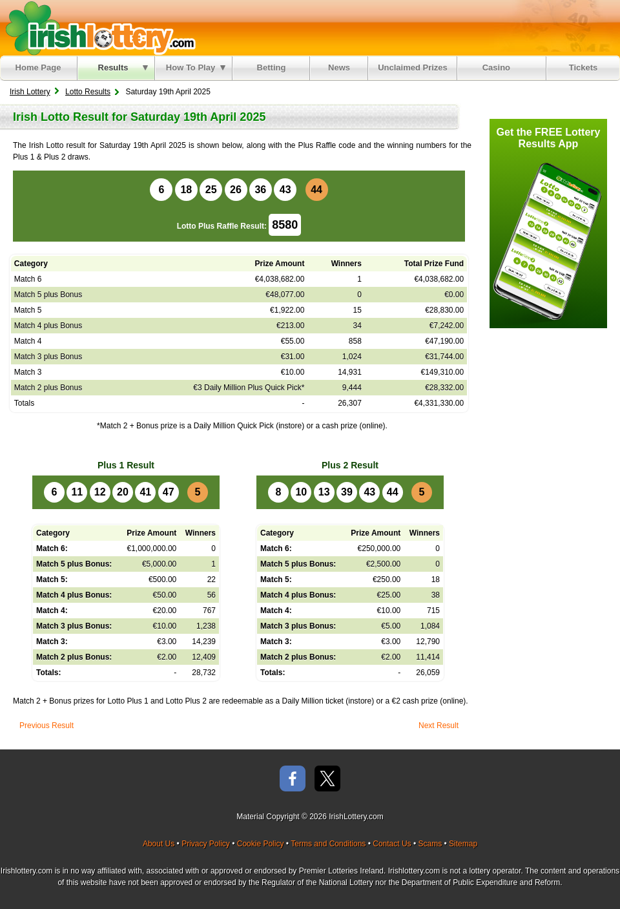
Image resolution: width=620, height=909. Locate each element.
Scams (430, 843)
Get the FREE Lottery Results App (549, 138)
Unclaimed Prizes (413, 67)
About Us (158, 843)
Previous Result (46, 725)
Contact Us (392, 843)
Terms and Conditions (328, 843)
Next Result (438, 725)
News (339, 67)
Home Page (38, 67)
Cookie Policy (260, 843)
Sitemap (463, 843)
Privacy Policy (205, 843)
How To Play (195, 67)
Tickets (583, 67)
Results (123, 67)
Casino (498, 67)
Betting (271, 67)
